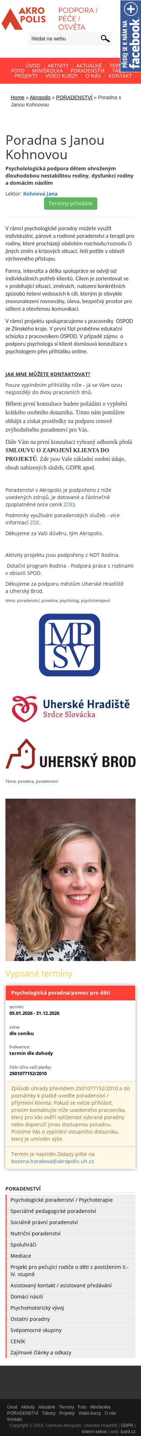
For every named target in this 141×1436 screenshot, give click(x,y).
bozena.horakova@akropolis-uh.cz (52, 1161)
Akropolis (40, 97)
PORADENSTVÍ (74, 97)
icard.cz (128, 1431)
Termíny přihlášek (71, 203)
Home (17, 97)
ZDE (68, 504)
